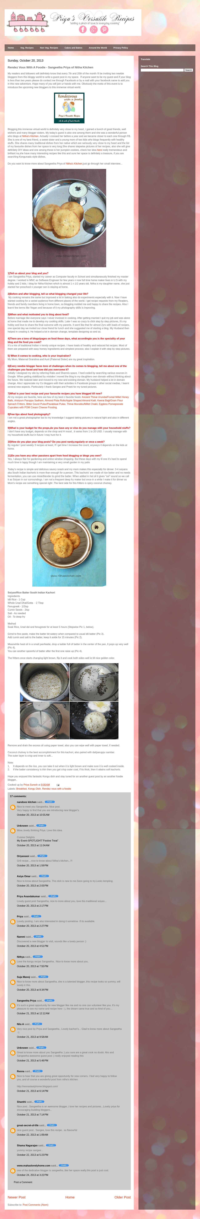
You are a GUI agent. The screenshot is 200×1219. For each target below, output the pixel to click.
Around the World (98, 48)
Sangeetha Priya (26, 1000)
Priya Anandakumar (28, 896)
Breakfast (21, 788)
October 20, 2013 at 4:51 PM (32, 946)
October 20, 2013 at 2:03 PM (32, 885)
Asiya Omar (24, 876)
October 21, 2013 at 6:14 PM (32, 1091)
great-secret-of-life (27, 1125)
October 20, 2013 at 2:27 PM (32, 926)
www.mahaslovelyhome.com (33, 1165)
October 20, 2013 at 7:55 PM (32, 966)
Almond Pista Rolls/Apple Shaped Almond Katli (70, 400)
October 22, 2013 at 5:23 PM (32, 1155)
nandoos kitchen (26, 802)
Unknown (22, 825)
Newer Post (17, 1197)
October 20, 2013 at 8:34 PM (32, 989)
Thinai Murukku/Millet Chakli (82, 404)
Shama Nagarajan (27, 1145)
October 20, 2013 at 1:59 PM (32, 865)
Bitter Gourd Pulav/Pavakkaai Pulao (45, 404)
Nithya (20, 957)
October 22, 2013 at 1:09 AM (32, 1134)
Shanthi (21, 1102)
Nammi (21, 936)
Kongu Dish (34, 788)
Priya (20, 916)
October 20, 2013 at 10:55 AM (33, 815)
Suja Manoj (23, 977)
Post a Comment (23, 1182)
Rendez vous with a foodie (56, 788)
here (99, 150)
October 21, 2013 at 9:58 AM (32, 1037)
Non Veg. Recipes (49, 48)
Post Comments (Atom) (35, 1204)
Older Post (122, 1197)
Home (11, 48)
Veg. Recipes (27, 48)
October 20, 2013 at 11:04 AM (33, 845)
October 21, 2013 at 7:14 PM (32, 1114)
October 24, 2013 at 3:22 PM (32, 1175)
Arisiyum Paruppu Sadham (29, 400)
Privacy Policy (120, 48)
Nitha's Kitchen (30, 136)
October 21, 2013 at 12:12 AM (33, 1013)
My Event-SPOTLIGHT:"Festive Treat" (38, 840)
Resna (20, 1071)
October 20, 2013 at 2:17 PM (32, 905)
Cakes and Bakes (73, 48)
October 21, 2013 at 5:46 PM (32, 1060)
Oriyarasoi (23, 856)
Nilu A (20, 1024)
